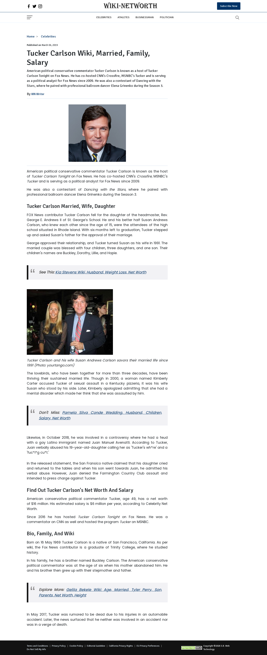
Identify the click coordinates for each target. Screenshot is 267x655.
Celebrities (103, 17)
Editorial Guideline (96, 645)
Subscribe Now (228, 6)
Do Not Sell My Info (36, 649)
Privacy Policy (59, 645)
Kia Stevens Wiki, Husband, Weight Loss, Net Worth (100, 272)
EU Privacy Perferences (148, 645)
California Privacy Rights (121, 645)
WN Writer (37, 94)
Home (31, 36)
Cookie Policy (76, 645)
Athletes (123, 17)
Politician (167, 17)
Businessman (145, 17)
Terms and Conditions (37, 645)
